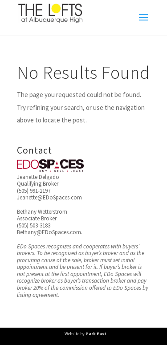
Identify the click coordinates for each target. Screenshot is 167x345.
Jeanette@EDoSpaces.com (49, 197)
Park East (96, 334)
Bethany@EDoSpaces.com (49, 232)
